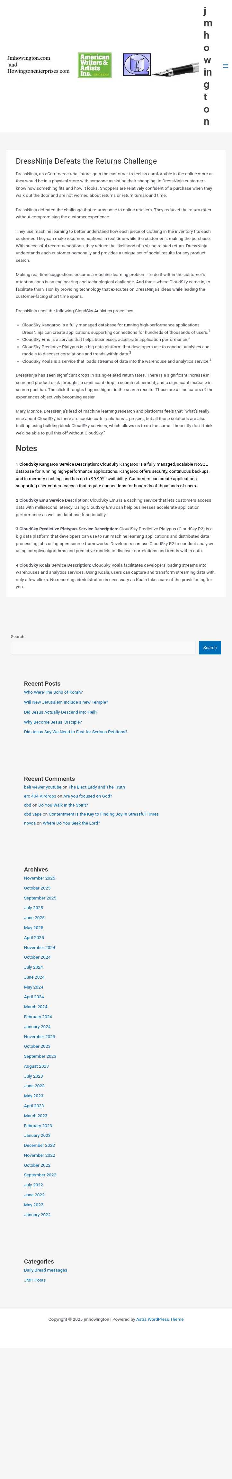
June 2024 (34, 977)
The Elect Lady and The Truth (96, 787)
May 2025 (33, 927)
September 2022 (40, 1174)
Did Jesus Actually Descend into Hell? (60, 712)
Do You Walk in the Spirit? (63, 805)
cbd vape (33, 814)
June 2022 (34, 1194)
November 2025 (39, 878)
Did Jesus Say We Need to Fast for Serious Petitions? (76, 731)
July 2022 (33, 1184)
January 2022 (37, 1214)
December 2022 (39, 1145)
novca (30, 823)
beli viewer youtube (42, 787)
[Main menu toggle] (225, 66)
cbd (27, 805)
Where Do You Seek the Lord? (71, 823)
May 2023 (33, 1095)
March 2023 (36, 1115)
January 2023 (37, 1135)
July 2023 (33, 1076)
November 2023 (39, 1036)
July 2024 (33, 967)
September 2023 (40, 1056)
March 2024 (36, 1006)
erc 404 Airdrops (40, 796)
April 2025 (34, 937)
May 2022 (33, 1204)
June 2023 (34, 1085)
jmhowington (208, 66)
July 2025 (33, 907)
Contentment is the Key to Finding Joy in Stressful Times (104, 814)
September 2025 (40, 897)
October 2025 (37, 887)
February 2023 (38, 1125)
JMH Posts (35, 1280)
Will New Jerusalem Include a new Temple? (66, 702)
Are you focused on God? (87, 796)
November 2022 (39, 1155)
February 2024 (38, 1016)
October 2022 (37, 1165)
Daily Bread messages (45, 1270)
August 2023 (36, 1066)
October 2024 (37, 957)
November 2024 (39, 947)
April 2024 (34, 996)
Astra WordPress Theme (159, 1319)
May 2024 (33, 987)
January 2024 (37, 1026)
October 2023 (37, 1046)
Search (17, 636)
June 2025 (34, 917)
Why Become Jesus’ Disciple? (53, 722)
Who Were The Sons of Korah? (53, 692)
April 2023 (34, 1105)
